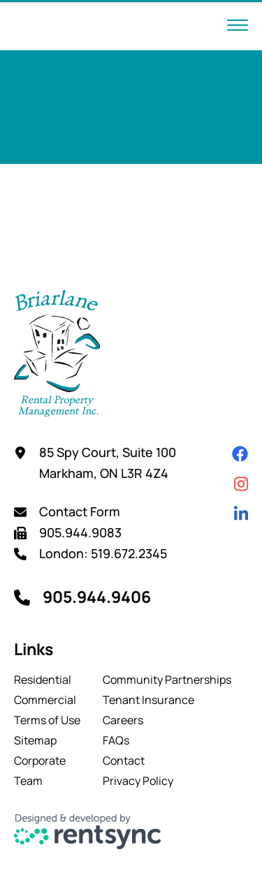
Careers (123, 720)
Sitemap (35, 740)
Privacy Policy (138, 780)
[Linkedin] (241, 514)
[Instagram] (241, 484)
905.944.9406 (97, 596)
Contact (124, 760)
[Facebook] (240, 454)
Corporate (40, 760)
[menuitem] (47, 679)
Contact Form (79, 511)
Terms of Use (47, 720)
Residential (42, 679)
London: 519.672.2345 (103, 553)
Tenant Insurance (148, 699)
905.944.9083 (80, 532)
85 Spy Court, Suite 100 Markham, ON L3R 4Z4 (107, 462)
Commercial (45, 699)
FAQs (116, 740)
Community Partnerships (167, 679)
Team (28, 780)
